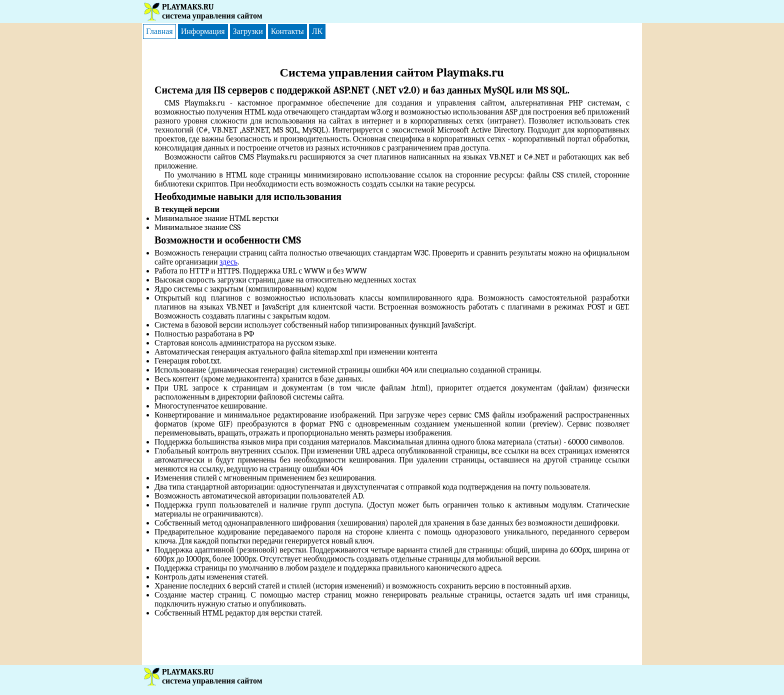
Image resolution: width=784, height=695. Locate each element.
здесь (229, 262)
